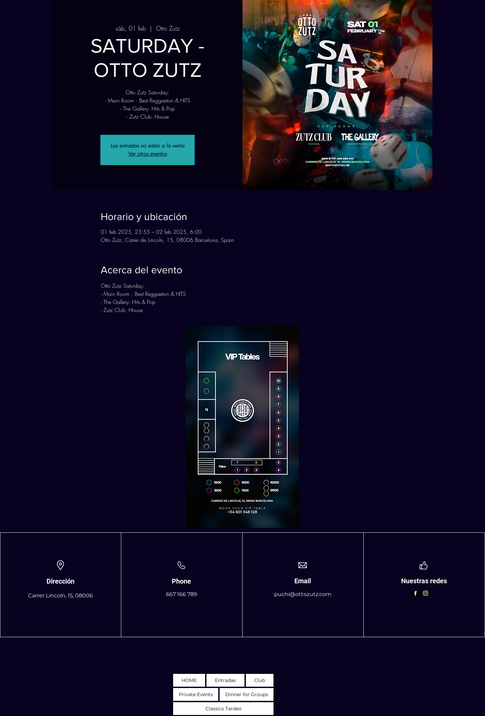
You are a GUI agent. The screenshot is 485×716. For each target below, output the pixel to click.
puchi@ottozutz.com (302, 594)
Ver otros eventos (147, 153)
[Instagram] (425, 593)
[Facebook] (415, 593)
